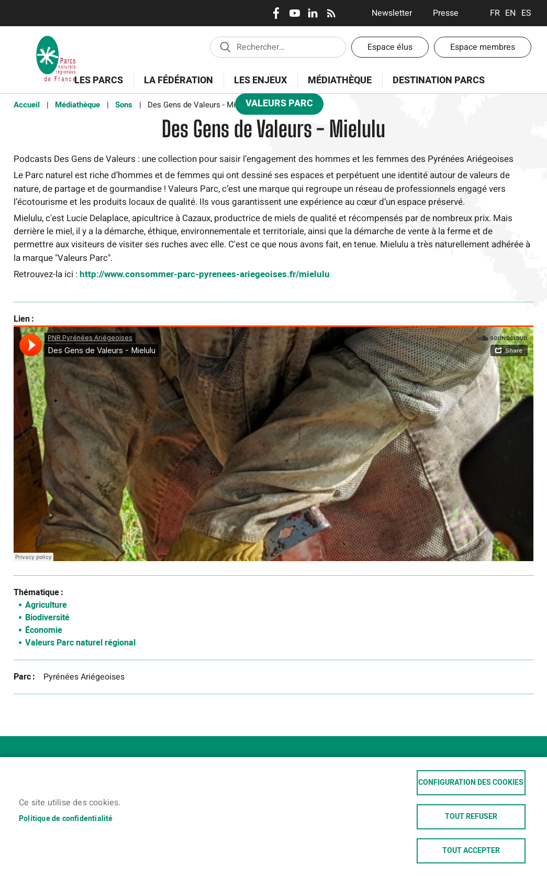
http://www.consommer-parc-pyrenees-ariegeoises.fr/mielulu (205, 274)
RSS (331, 13)
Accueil (27, 105)
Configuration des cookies (470, 783)
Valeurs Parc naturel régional (80, 643)
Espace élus (389, 47)
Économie (43, 630)
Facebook (276, 13)
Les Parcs (95, 86)
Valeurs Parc (276, 105)
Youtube (294, 13)
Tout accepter (471, 851)
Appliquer (225, 46)
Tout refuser (471, 817)
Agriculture (46, 605)
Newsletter (392, 13)
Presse (446, 13)
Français (495, 13)
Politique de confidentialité (66, 819)
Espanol (526, 13)
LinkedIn (313, 13)
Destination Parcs (439, 80)
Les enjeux (257, 86)
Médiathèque (340, 80)
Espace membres (482, 47)
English (510, 13)
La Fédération (175, 86)
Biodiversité (47, 617)
